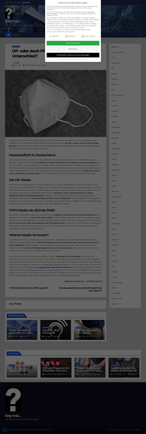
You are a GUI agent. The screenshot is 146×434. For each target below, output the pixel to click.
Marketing (70, 36)
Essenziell (54, 36)
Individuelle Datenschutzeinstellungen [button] (73, 55)
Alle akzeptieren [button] (73, 43)
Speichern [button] (73, 49)
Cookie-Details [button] (63, 59)
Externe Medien (88, 36)
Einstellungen (51, 31)
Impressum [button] (84, 59)
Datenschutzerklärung (54, 29)
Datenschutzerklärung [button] (74, 59)
